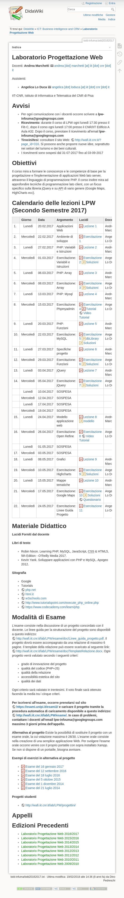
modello (89, 421)
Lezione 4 (90, 294)
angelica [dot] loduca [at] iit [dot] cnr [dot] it (80, 87)
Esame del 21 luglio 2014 (43, 788)
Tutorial (91, 309)
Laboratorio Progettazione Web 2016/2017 (50, 834)
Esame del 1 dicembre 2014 (45, 784)
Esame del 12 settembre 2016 (46, 771)
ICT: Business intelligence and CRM (58, 29)
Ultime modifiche (93, 15)
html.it (30, 594)
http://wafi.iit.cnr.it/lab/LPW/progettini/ (51, 805)
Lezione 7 (90, 370)
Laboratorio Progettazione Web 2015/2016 (50, 838)
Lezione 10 (91, 480)
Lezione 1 (90, 226)
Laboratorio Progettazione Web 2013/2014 (50, 846)
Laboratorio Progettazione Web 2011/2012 (50, 855)
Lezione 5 (90, 323)
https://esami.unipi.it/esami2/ (37, 707)
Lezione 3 (90, 273)
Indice (111, 19)
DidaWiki (28, 29)
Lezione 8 (90, 417)
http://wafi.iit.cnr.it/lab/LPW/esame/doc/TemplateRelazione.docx (59, 651)
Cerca (113, 9)
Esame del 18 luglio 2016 (43, 775)
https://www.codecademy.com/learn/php (52, 607)
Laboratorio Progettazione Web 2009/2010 (50, 863)
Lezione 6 (90, 349)
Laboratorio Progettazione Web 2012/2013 (50, 851)
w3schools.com (36, 598)
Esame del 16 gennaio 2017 (45, 766)
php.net (31, 590)
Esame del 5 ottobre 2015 (43, 779)
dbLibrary (92, 338)
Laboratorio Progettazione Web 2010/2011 (50, 859)
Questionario (92, 499)
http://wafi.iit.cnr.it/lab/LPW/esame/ (41, 715)
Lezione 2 (90, 247)
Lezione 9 (90, 459)
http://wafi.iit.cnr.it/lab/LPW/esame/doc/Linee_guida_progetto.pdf (60, 638)
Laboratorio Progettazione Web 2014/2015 (50, 842)
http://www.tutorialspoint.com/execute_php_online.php (62, 602)
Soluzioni (92, 262)
